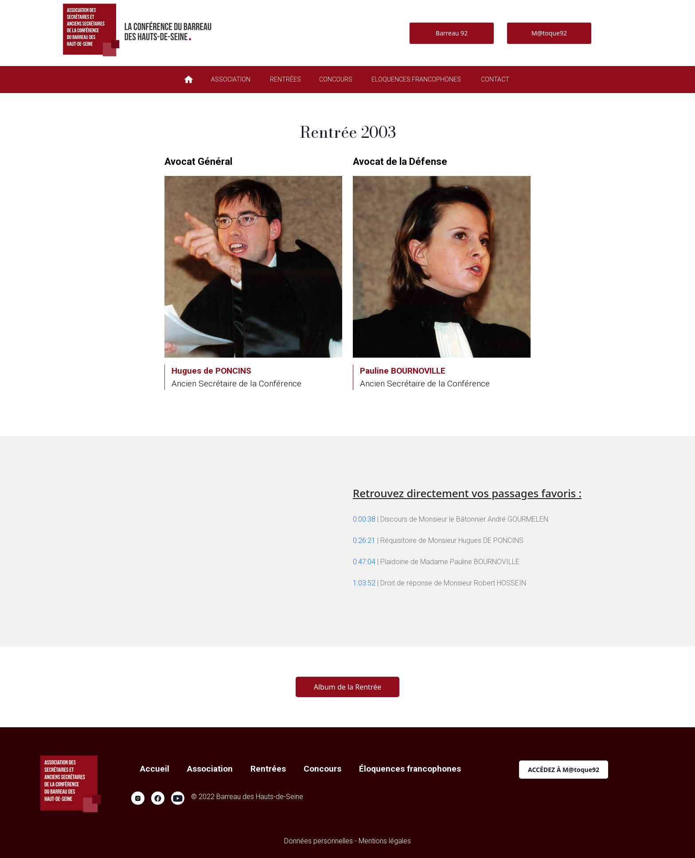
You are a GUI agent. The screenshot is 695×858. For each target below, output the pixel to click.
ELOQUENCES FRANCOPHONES (416, 79)
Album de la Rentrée (347, 687)
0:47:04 (364, 562)
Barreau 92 (452, 33)
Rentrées (268, 769)
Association (210, 769)
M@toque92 (549, 33)
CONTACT (495, 79)
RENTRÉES (285, 79)
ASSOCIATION (230, 79)
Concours (322, 769)
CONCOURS (335, 79)
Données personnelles (318, 841)
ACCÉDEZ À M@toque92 (563, 769)
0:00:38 (364, 519)
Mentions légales (385, 841)
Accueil (154, 769)
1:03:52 (364, 583)
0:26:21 (364, 540)
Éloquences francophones (410, 769)
